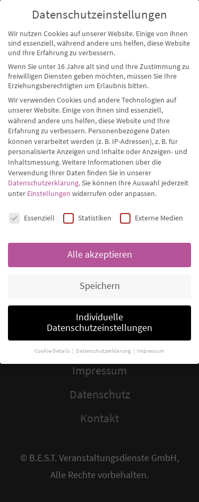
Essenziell (32, 209)
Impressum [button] (151, 341)
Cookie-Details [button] (52, 341)
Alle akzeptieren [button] (99, 246)
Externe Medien (151, 209)
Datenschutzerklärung (43, 174)
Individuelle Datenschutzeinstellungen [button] (99, 314)
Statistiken (87, 209)
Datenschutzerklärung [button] (104, 341)
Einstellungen (49, 184)
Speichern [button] (100, 277)
